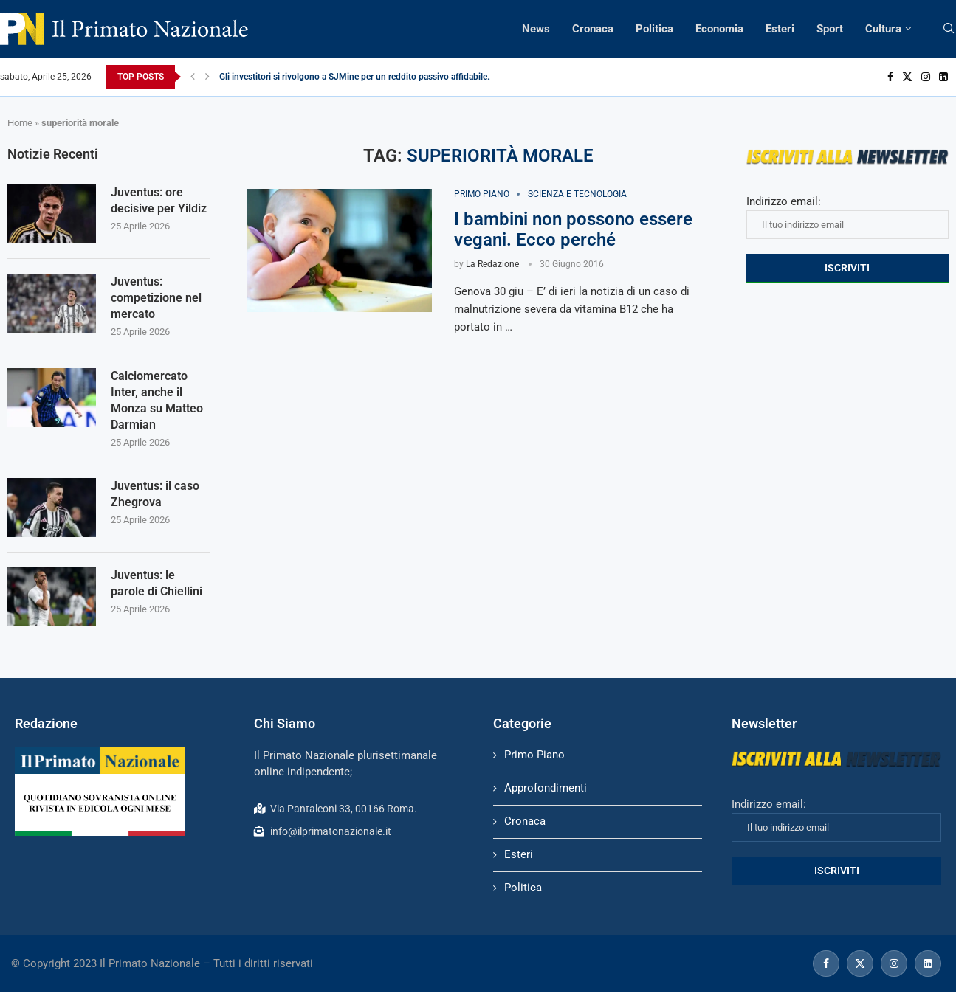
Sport (829, 28)
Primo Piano (534, 757)
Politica (654, 28)
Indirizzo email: (847, 217)
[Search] (948, 29)
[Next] (207, 77)
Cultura (883, 28)
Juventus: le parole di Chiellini (156, 585)
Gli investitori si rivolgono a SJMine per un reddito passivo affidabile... (356, 77)
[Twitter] (907, 77)
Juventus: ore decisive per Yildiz (159, 200)
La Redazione (492, 264)
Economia (719, 28)
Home (19, 122)
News (536, 28)
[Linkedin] (943, 77)
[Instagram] (926, 77)
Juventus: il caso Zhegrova (155, 496)
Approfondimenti (545, 790)
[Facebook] (890, 77)
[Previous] (193, 77)
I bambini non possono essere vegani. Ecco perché (573, 229)
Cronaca (592, 28)
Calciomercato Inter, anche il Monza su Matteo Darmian (157, 401)
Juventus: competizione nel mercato (156, 298)
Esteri (780, 28)
